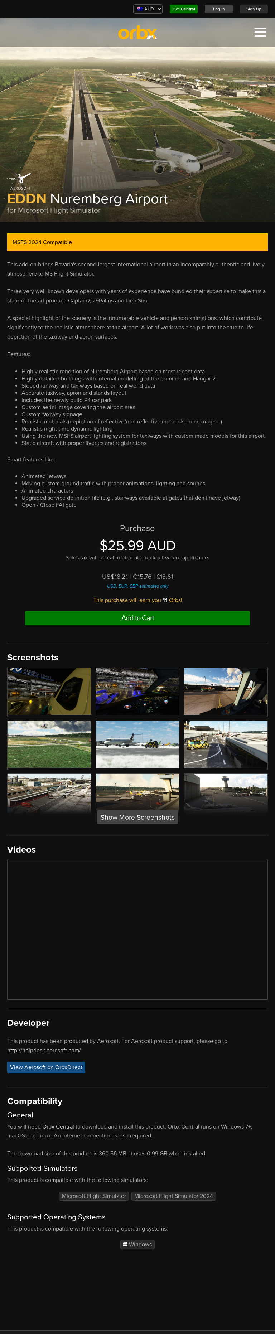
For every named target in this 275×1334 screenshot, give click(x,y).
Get (184, 8)
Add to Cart (137, 618)
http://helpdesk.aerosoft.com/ (44, 1050)
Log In (219, 8)
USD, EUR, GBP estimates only (137, 586)
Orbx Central (58, 1126)
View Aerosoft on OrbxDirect (46, 1067)
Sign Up (253, 8)
